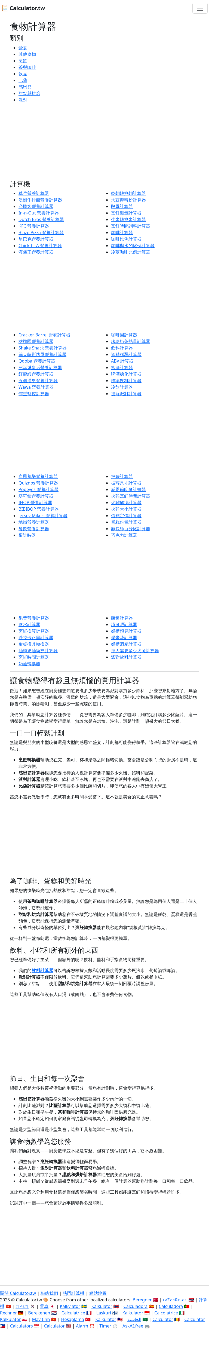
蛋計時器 (27, 535)
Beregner (142, 1300)
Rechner (8, 1313)
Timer (105, 1326)
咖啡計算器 (122, 232)
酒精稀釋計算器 (126, 354)
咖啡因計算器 (124, 335)
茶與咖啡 (27, 67)
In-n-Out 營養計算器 (39, 213)
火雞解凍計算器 (126, 502)
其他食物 (27, 54)
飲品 (23, 74)
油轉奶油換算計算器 (38, 651)
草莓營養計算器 (34, 193)
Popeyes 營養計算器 (39, 489)
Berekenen (39, 1313)
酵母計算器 (122, 206)
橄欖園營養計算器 (36, 341)
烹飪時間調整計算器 (130, 226)
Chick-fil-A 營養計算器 (40, 246)
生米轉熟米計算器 (128, 219)
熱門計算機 (73, 1293)
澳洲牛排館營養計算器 (40, 200)
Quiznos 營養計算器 (38, 483)
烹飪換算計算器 (34, 631)
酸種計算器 (122, 618)
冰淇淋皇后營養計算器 (40, 367)
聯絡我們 (49, 1293)
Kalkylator (70, 1306)
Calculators (21, 1326)
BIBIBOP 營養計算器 (39, 509)
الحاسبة (134, 1319)
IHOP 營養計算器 (35, 502)
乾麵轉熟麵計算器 (128, 193)
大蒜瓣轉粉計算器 (128, 200)
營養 (23, 48)
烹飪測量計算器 (126, 213)
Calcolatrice (166, 1313)
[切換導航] (200, 8)
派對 (23, 100)
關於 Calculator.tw (18, 1293)
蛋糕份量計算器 (126, 522)
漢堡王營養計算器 (36, 252)
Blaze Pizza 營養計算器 (41, 232)
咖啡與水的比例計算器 (133, 246)
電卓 (44, 1306)
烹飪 (23, 61)
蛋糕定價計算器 (126, 516)
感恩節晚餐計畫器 (128, 489)
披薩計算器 (122, 476)
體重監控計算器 (34, 394)
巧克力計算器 (124, 535)
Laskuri (103, 1313)
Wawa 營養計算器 (36, 387)
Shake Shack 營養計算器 (43, 348)
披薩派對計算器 (126, 394)
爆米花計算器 (124, 637)
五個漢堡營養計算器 (38, 381)
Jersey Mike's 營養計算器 (43, 516)
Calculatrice (73, 1313)
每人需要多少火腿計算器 (135, 651)
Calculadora (136, 1306)
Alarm (82, 1326)
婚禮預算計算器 (126, 631)
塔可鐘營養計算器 (36, 496)
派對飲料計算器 (126, 657)
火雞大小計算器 (126, 509)
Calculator (162, 1319)
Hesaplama (72, 1319)
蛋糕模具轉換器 (34, 644)
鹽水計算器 (29, 624)
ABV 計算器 (122, 361)
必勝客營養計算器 (36, 206)
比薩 (23, 80)
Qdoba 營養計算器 (37, 361)
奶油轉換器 (29, 664)
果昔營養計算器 (34, 618)
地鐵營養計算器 (34, 522)
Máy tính (41, 1319)
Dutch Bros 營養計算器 (41, 219)
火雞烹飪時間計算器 (130, 496)
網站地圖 (98, 1293)
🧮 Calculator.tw (23, 8)
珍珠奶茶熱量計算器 (130, 341)
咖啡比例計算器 (126, 239)
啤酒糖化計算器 (126, 374)
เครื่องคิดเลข (175, 1300)
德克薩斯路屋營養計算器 (42, 354)
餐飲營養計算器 (34, 529)
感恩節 (25, 87)
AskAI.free (132, 1326)
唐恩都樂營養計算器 (38, 476)
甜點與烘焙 (29, 93)
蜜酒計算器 (122, 367)
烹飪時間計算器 (34, 657)
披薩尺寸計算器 (126, 483)
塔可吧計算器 (124, 624)
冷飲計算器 (122, 387)
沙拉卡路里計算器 (36, 637)
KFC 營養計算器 (34, 226)
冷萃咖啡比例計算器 (130, 252)
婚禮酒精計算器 (126, 644)
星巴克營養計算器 (36, 239)
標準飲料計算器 (126, 381)
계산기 (22, 1306)
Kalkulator (101, 1306)
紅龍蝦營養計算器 (36, 374)
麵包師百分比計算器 (130, 529)
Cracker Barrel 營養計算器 (44, 335)
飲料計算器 (122, 348)
